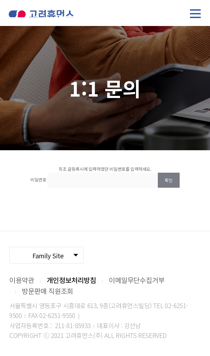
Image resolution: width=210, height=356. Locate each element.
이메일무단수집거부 (136, 280)
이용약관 (21, 280)
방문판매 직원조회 (47, 291)
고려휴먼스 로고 (41, 13)
